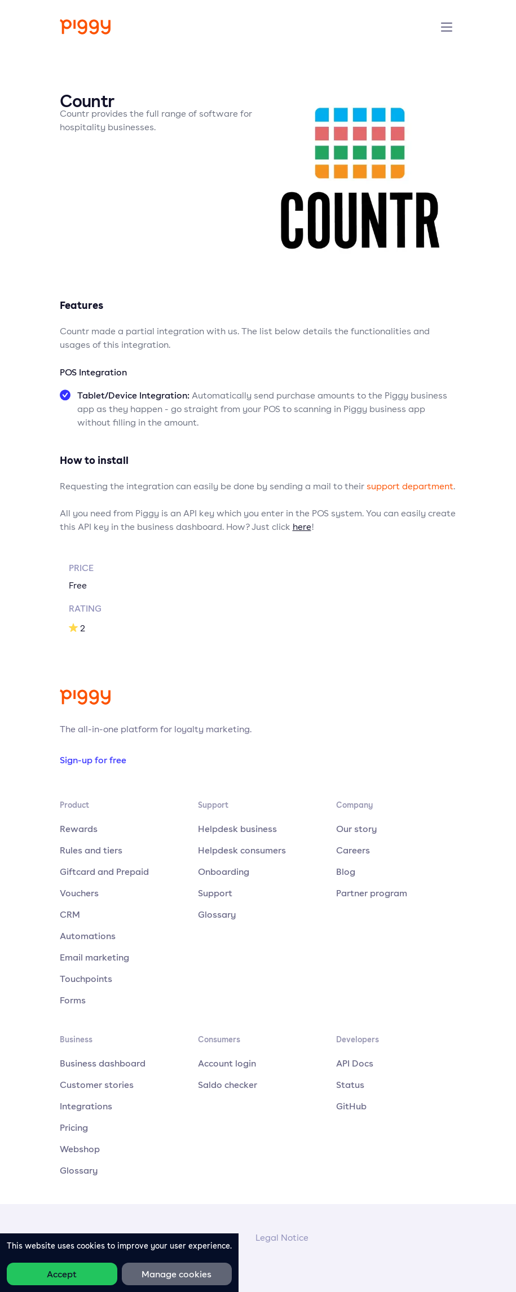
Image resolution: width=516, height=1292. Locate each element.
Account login (227, 1063)
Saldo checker (227, 1084)
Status (350, 1084)
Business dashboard (102, 1063)
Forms (73, 1000)
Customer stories (97, 1084)
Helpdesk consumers (242, 850)
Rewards (79, 828)
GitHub (351, 1106)
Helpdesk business (237, 828)
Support (215, 893)
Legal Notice (281, 1238)
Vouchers (79, 893)
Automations (88, 936)
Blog (345, 871)
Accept (62, 1274)
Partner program (371, 893)
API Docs (354, 1063)
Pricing (74, 1127)
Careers (353, 850)
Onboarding (223, 871)
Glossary (217, 914)
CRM (70, 914)
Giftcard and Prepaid (104, 871)
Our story (356, 828)
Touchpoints (86, 978)
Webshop (80, 1149)
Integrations (86, 1106)
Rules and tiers (91, 850)
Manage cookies (176, 1274)
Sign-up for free (93, 760)
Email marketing (94, 957)
